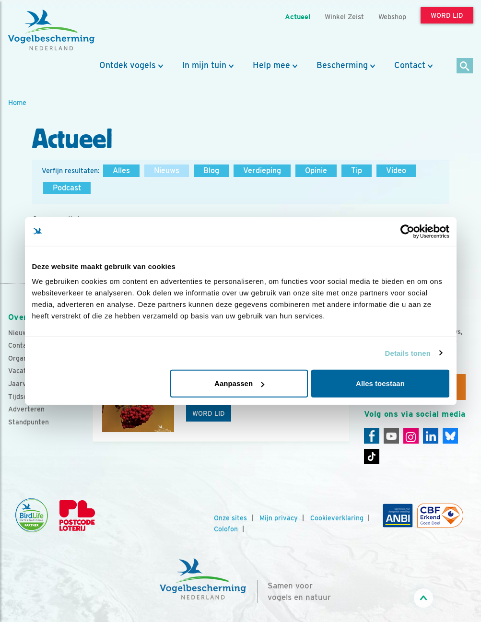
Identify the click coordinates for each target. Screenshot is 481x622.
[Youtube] (391, 436)
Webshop (392, 16)
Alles (121, 170)
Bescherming (342, 65)
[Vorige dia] (90, 413)
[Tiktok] (371, 456)
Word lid (208, 413)
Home (17, 102)
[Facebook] (371, 436)
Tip (356, 170)
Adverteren (26, 409)
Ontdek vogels (127, 65)
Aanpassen (239, 383)
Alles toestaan (380, 383)
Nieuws (166, 170)
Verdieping (262, 170)
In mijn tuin (204, 65)
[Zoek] (465, 66)
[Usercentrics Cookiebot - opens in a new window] (407, 231)
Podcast (67, 187)
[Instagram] (411, 436)
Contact (409, 65)
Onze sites (230, 518)
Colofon (226, 529)
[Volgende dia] (351, 413)
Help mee (271, 65)
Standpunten (28, 422)
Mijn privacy (278, 518)
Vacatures (24, 371)
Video (396, 170)
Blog (211, 170)
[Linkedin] (430, 436)
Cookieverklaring (337, 518)
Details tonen (408, 353)
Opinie (316, 170)
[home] (51, 30)
